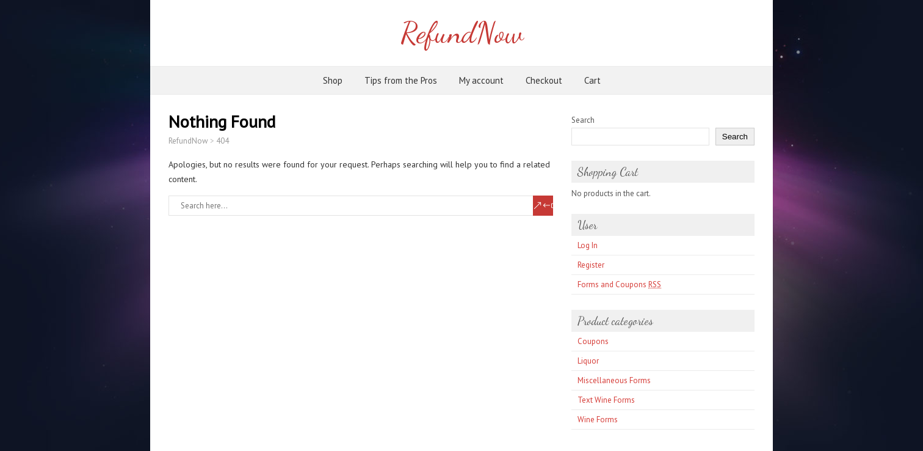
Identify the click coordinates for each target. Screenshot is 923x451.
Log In (587, 245)
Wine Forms (597, 419)
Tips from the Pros (400, 80)
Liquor (588, 361)
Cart (592, 80)
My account (481, 80)
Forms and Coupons (619, 284)
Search (583, 120)
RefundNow (461, 32)
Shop (332, 80)
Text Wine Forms (606, 400)
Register (590, 265)
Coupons (593, 341)
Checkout (544, 80)
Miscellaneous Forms (614, 380)
